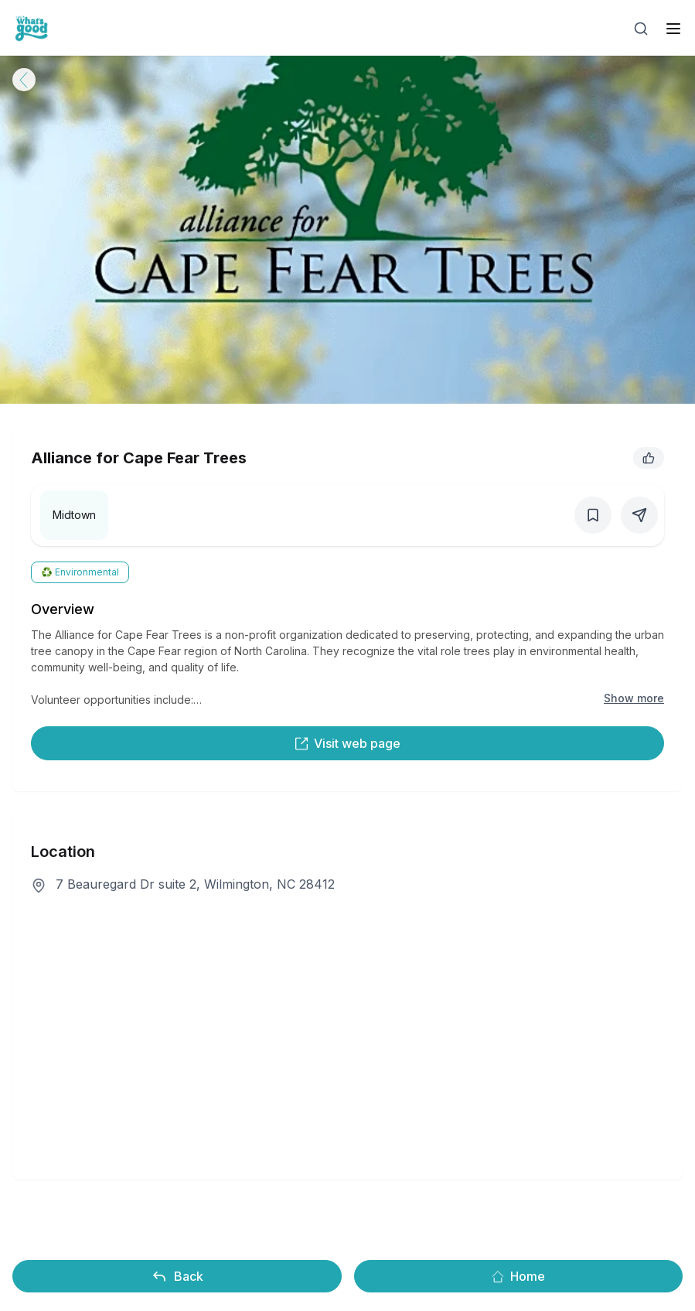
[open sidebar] (673, 28)
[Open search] (641, 29)
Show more (634, 698)
